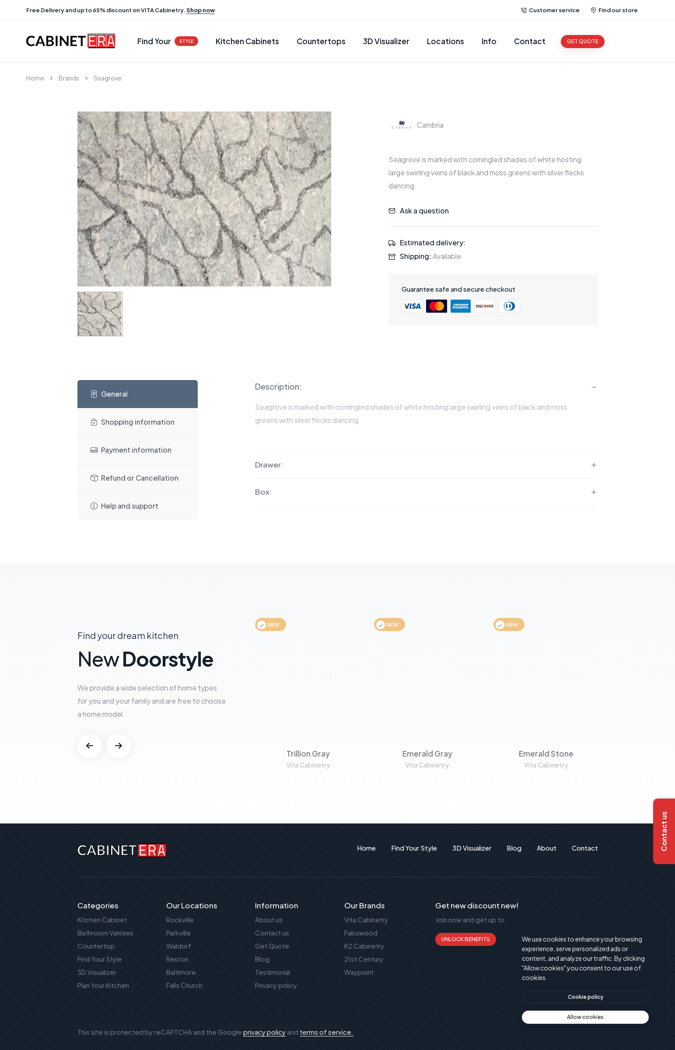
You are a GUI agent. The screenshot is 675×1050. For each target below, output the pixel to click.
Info (489, 41)
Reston (177, 959)
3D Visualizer (386, 41)
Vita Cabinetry (366, 919)
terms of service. (326, 1032)
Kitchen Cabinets (247, 41)
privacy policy (264, 1032)
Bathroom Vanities (105, 932)
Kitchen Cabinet (102, 919)
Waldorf (178, 946)
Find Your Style (99, 959)
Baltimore (181, 972)
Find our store (614, 10)
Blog (262, 959)
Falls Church (184, 985)
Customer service (550, 10)
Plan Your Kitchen (103, 985)
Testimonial (272, 972)
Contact (530, 41)
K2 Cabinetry (364, 946)
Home (35, 78)
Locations (445, 41)
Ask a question (424, 210)
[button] (89, 746)
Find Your (167, 41)
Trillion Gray (308, 753)
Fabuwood (361, 932)
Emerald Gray (427, 753)
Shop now (200, 10)
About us (269, 919)
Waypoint (359, 972)
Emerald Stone (546, 753)
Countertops (321, 41)
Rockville (180, 919)
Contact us (272, 932)
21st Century (363, 959)
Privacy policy (276, 985)
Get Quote (272, 946)
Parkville (178, 932)
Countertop (96, 946)
